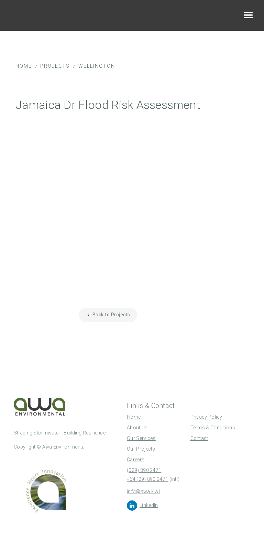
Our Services (141, 438)
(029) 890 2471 (144, 470)
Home (23, 66)
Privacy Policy (206, 417)
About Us (137, 427)
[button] (248, 15)
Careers (135, 459)
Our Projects (141, 449)
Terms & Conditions (212, 427)
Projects (55, 66)
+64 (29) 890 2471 (147, 479)
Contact (199, 438)
